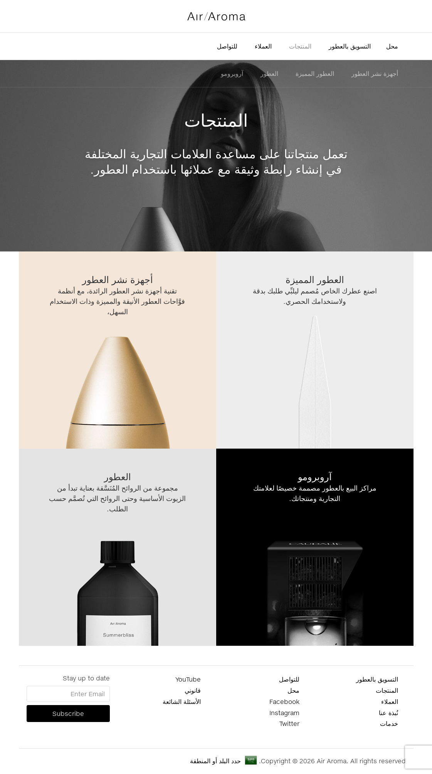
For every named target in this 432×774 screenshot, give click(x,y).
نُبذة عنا (388, 712)
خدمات (389, 723)
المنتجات (300, 46)
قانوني (193, 690)
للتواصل (227, 46)
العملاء (263, 46)
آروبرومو (232, 73)
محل (392, 46)
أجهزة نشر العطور (374, 73)
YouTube (188, 679)
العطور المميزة (315, 73)
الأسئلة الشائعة (182, 701)
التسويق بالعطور (350, 46)
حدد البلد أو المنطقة (215, 760)
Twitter (289, 723)
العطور (269, 73)
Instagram (284, 712)
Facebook (284, 701)
